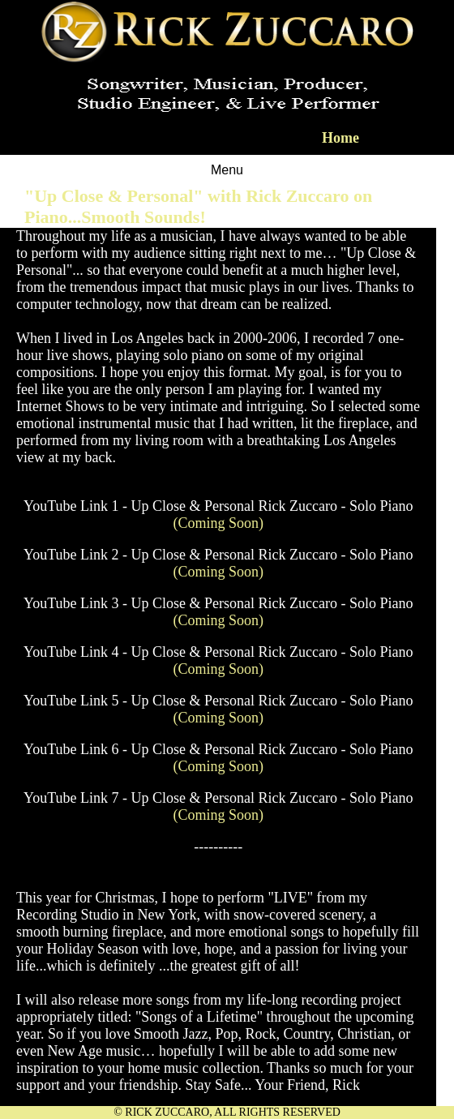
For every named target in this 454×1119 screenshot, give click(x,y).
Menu (227, 170)
